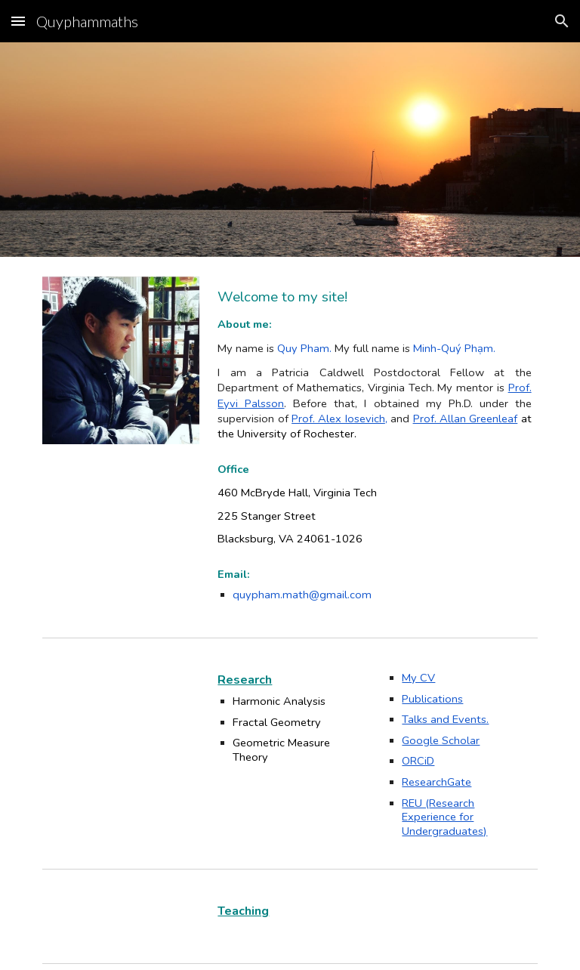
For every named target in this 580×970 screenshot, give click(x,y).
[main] (374, 363)
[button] (18, 21)
